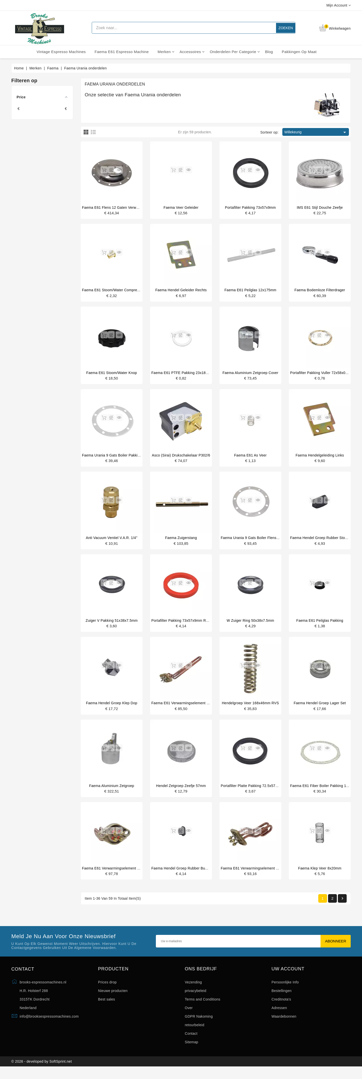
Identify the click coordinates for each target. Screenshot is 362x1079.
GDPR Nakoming (199, 1025)
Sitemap (191, 1051)
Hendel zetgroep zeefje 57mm (181, 793)
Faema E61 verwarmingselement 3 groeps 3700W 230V (197, 709)
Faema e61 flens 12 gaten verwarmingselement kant (126, 207)
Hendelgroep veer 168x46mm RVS (250, 709)
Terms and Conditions (202, 1008)
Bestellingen (282, 1000)
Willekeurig (316, 132)
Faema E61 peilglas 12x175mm (250, 291)
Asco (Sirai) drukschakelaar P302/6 (181, 458)
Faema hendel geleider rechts (181, 291)
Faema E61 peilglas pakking (319, 626)
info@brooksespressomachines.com (49, 1025)
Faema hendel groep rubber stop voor (322, 542)
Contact (191, 1043)
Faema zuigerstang (181, 542)
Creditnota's (281, 1008)
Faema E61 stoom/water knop (111, 375)
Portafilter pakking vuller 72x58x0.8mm (322, 375)
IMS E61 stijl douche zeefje (320, 207)
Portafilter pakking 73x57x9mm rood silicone (188, 626)
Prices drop (107, 991)
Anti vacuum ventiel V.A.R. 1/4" (112, 542)
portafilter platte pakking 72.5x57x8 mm (253, 793)
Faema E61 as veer (250, 458)
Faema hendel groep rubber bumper (182, 876)
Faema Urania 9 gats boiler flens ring (253, 542)
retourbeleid (194, 1034)
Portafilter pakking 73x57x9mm (250, 207)
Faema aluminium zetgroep (111, 793)
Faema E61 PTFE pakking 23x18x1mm (183, 375)
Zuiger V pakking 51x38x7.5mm (112, 626)
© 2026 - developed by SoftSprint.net (41, 1072)
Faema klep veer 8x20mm (319, 876)
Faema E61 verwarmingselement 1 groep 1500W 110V (127, 876)
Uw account (288, 978)
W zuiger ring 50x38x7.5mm (250, 626)
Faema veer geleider (181, 207)
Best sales (106, 1008)
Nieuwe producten (113, 1000)
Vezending (193, 991)
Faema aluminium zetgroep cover (250, 375)
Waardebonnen (284, 1025)
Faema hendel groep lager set (320, 709)
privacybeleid (195, 1000)
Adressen (279, 1017)
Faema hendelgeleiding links (320, 458)
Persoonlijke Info (285, 991)
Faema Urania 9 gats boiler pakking (112, 458)
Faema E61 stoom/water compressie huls (117, 291)
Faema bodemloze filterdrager (319, 291)
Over (189, 1017)
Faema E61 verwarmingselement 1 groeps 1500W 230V (267, 876)
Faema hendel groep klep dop (111, 709)
